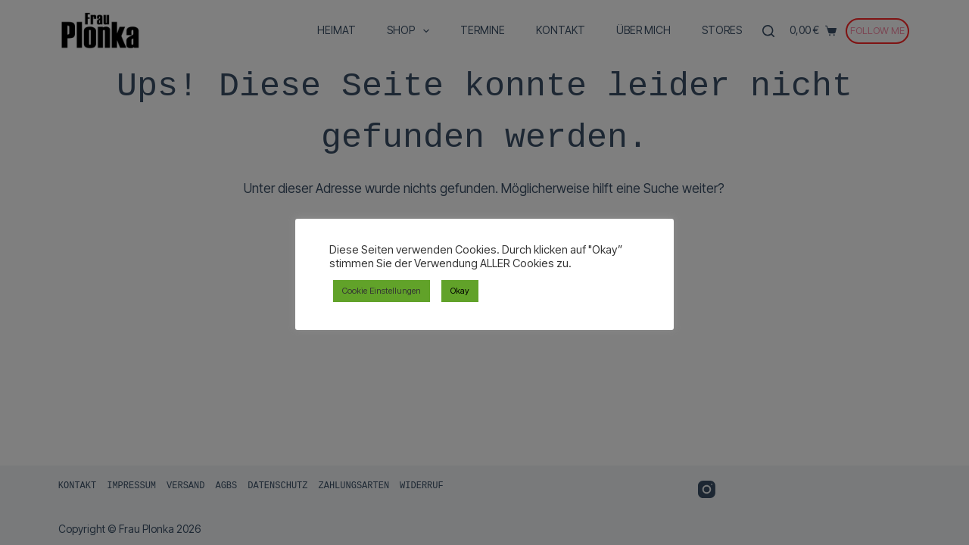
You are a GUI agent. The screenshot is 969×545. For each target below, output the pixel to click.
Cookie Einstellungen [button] (381, 290)
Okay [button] (459, 290)
